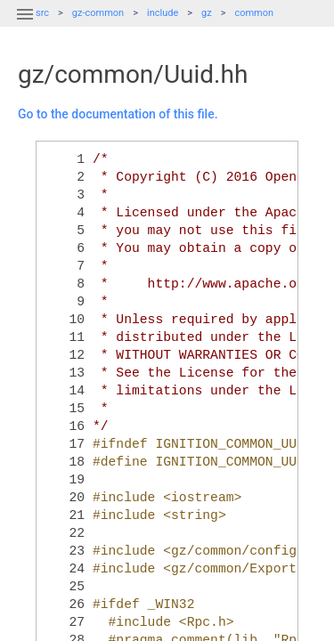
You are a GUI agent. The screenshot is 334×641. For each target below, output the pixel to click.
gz (206, 13)
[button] (25, 25)
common (253, 13)
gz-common (98, 13)
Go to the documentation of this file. (118, 114)
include (162, 13)
